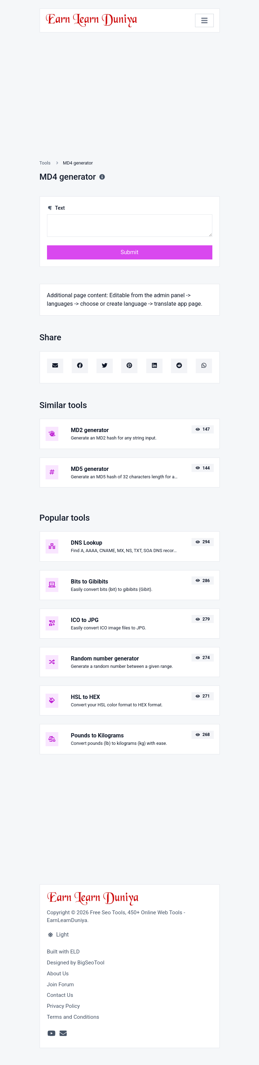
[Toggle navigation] (204, 21)
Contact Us (60, 995)
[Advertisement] (130, 104)
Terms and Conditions (73, 1017)
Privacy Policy (63, 1006)
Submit (129, 252)
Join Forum (60, 984)
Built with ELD (63, 952)
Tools (45, 163)
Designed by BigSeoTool (76, 962)
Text (56, 208)
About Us (58, 973)
